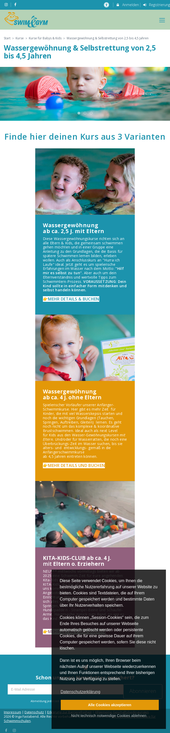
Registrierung (156, 4)
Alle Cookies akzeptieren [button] (109, 705)
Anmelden (127, 4)
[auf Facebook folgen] (16, 4)
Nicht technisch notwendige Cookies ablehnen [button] (108, 716)
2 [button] (85, 113)
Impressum (12, 712)
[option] (85, 94)
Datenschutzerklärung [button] (80, 692)
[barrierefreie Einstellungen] (107, 4)
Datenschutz (34, 712)
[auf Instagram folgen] (6, 4)
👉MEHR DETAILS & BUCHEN (71, 299)
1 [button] (79, 113)
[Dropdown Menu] (162, 20)
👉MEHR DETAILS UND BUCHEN (74, 465)
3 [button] (91, 113)
